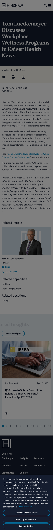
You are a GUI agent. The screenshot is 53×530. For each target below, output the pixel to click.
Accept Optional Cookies (26, 512)
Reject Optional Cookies (26, 519)
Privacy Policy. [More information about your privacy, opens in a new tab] (25, 506)
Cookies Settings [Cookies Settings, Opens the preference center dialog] (26, 526)
